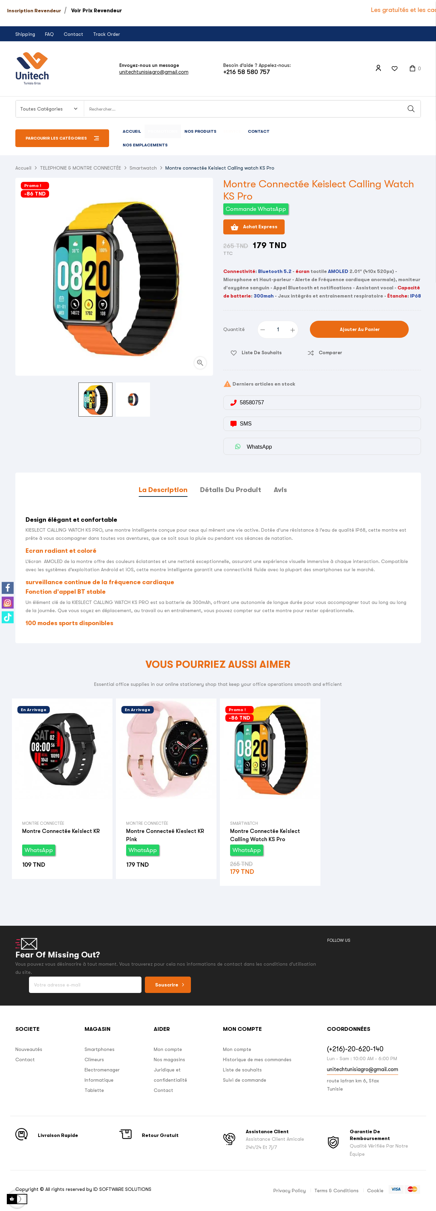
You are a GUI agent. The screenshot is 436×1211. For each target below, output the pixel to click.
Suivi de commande (244, 1080)
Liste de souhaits (242, 1069)
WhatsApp (39, 850)
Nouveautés (28, 1049)
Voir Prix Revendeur (96, 11)
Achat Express (253, 227)
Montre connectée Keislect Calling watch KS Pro (265, 835)
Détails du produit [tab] (230, 490)
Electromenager (102, 1069)
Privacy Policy (289, 1190)
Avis (280, 490)
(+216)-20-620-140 (355, 1049)
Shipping (25, 34)
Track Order (106, 34)
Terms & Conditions (336, 1190)
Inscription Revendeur (34, 10)
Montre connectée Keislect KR (61, 831)
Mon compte (168, 1049)
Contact (73, 34)
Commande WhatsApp (256, 209)
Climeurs (94, 1059)
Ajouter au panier (359, 329)
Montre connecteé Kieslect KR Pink (165, 835)
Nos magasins (169, 1059)
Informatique (99, 1080)
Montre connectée (43, 823)
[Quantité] (278, 329)
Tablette (94, 1090)
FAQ (49, 34)
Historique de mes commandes (257, 1059)
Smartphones (100, 1049)
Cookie (375, 1190)
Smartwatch (244, 823)
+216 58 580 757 (246, 72)
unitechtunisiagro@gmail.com (154, 72)
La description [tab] (163, 490)
